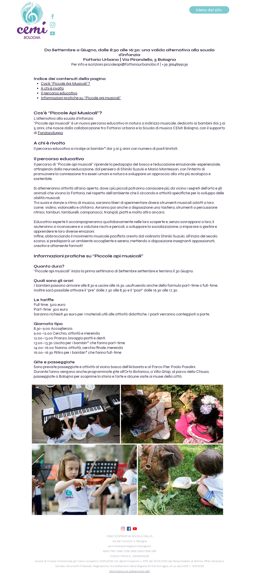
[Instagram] (123, 529)
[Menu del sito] (209, 10)
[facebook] (129, 529)
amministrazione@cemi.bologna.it (129, 546)
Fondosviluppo (50, 132)
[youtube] (135, 529)
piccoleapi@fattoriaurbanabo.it (131, 64)
